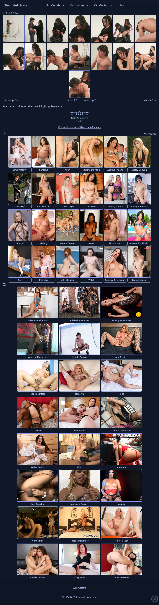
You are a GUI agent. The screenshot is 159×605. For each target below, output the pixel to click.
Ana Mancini (43, 206)
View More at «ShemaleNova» (79, 127)
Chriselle (91, 206)
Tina (79, 467)
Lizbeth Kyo (67, 206)
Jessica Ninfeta (37, 393)
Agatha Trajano (115, 169)
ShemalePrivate (16, 5)
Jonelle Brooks (79, 357)
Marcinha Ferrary (79, 503)
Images (79, 5)
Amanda (121, 467)
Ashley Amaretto (139, 206)
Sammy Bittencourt (115, 279)
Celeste (20, 243)
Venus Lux (37, 540)
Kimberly (19, 206)
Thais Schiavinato (121, 430)
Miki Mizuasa (68, 279)
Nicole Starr (115, 243)
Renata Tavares (67, 243)
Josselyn (79, 393)
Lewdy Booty (19, 169)
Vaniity (121, 503)
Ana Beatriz (121, 357)
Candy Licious (37, 577)
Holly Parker (121, 540)
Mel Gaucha (37, 503)
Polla (121, 393)
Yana (91, 243)
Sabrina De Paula (91, 169)
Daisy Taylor (37, 467)
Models (55, 5)
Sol (17, 100)
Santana (43, 169)
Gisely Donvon (139, 169)
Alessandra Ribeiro (139, 243)
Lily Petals (79, 430)
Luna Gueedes (121, 577)
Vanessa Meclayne (37, 357)
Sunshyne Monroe (121, 320)
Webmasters (79, 587)
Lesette (37, 430)
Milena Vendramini (38, 320)
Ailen (67, 169)
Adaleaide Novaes (79, 320)
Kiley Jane (79, 577)
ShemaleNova (10, 12)
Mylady (43, 243)
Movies (103, 5)
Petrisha (43, 279)
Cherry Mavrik (115, 206)
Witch (92, 279)
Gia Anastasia (139, 279)
